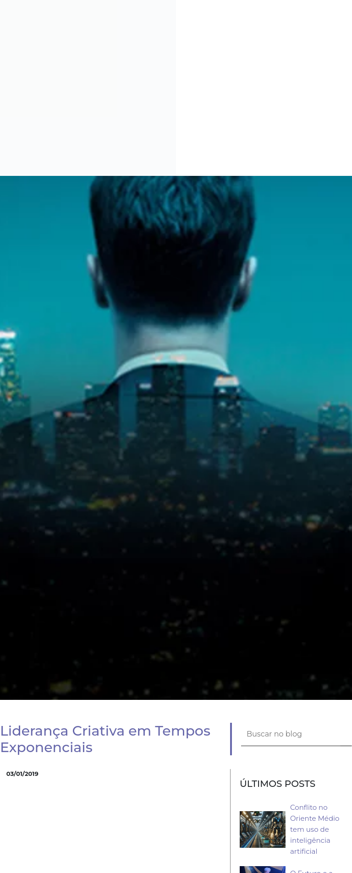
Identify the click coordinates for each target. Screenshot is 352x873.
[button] (348, 3)
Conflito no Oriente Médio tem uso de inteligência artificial (315, 829)
